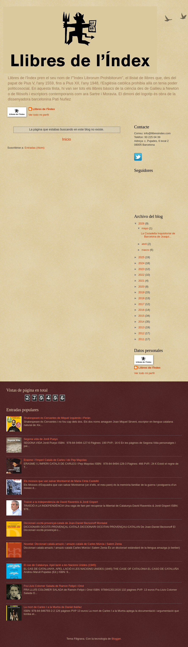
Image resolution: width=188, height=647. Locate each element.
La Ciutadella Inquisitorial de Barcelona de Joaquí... (158, 235)
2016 (141, 309)
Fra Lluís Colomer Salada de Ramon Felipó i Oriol (54, 585)
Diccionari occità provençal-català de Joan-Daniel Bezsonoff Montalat (65, 523)
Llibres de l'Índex (44, 109)
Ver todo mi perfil (39, 114)
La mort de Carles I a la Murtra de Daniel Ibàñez (53, 607)
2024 (141, 263)
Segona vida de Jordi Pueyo (41, 439)
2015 (141, 315)
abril (144, 244)
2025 (141, 257)
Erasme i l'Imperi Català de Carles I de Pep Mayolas (55, 459)
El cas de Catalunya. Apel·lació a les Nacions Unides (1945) (60, 565)
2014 (141, 321)
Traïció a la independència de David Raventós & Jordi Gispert (61, 501)
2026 (141, 223)
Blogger (116, 638)
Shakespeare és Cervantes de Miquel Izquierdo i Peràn (57, 417)
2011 (141, 339)
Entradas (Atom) (35, 147)
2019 (141, 292)
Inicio (66, 139)
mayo (145, 228)
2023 (141, 269)
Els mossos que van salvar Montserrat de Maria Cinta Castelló (61, 481)
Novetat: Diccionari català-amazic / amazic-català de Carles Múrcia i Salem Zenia (73, 543)
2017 (141, 304)
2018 (141, 298)
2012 (141, 333)
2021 (141, 280)
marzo (146, 249)
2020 (141, 286)
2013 (141, 327)
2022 (141, 274)
